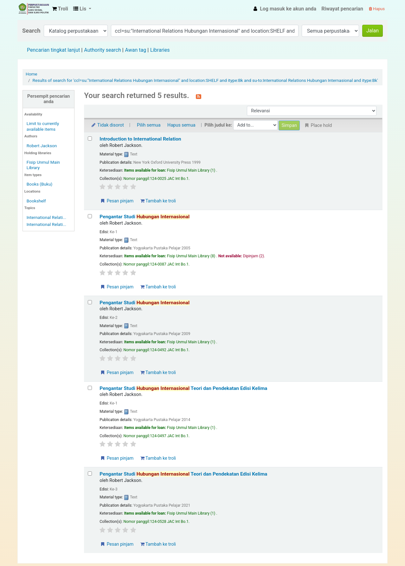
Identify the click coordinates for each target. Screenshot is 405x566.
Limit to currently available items (43, 126)
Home (31, 73)
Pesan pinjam (116, 200)
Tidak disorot (107, 125)
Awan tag (135, 50)
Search (31, 30)
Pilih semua (149, 125)
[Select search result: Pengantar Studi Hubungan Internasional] (90, 216)
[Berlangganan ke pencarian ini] (198, 96)
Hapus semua (181, 125)
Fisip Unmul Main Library (33, 9)
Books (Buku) (39, 184)
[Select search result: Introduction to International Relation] (90, 138)
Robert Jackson (42, 145)
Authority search (102, 50)
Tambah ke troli (158, 200)
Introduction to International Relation (140, 139)
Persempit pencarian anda (48, 99)
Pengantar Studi (145, 217)
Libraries (160, 50)
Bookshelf (36, 200)
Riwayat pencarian (342, 9)
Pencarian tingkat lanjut (53, 50)
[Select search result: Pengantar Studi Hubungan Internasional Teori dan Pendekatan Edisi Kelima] (90, 388)
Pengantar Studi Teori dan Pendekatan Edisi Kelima (183, 388)
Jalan (372, 31)
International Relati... (46, 217)
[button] (60, 9)
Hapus (377, 8)
